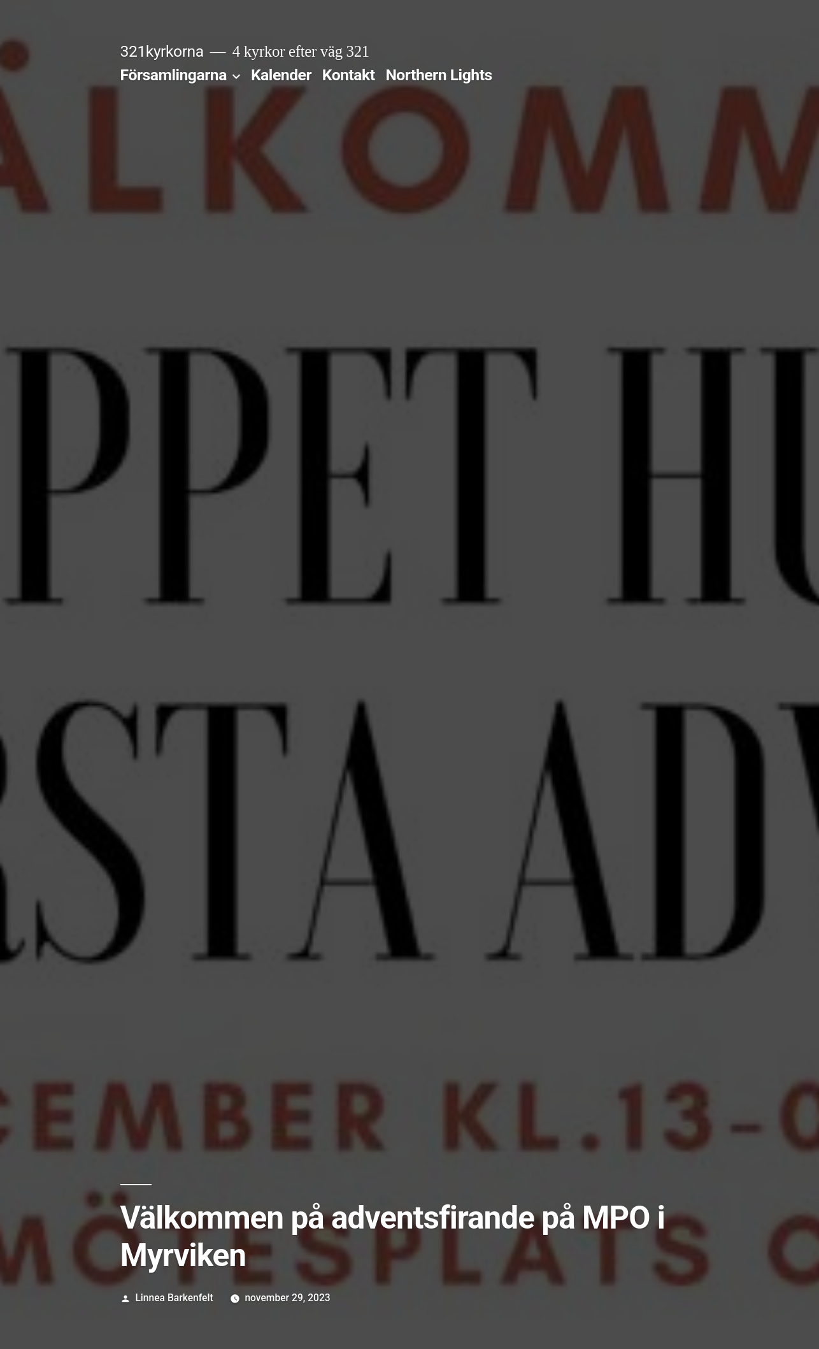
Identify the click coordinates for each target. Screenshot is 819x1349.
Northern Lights (438, 75)
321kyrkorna (162, 51)
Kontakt (348, 75)
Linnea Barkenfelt (174, 1298)
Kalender (281, 75)
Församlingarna (173, 75)
